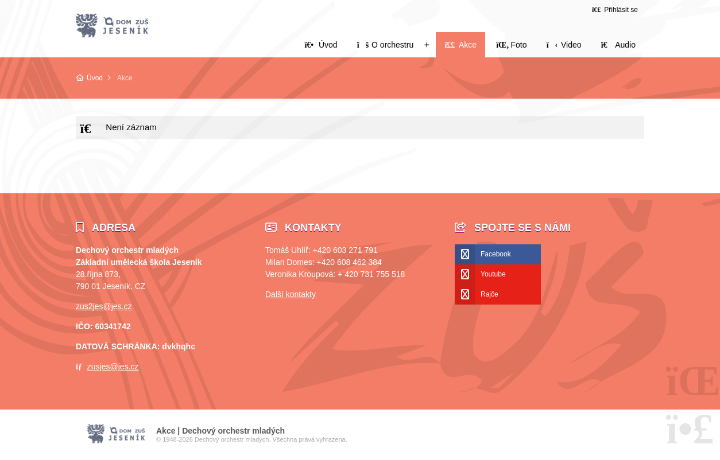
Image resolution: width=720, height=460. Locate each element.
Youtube (493, 274)
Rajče (489, 294)
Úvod (112, 25)
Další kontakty (290, 294)
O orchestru (385, 44)
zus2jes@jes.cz (103, 306)
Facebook (496, 254)
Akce (460, 44)
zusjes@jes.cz (113, 366)
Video (564, 44)
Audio (618, 44)
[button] (615, 9)
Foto (511, 44)
